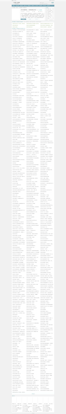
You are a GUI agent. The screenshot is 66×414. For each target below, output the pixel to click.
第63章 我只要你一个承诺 (43, 63)
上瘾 (16, 411)
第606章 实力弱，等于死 (43, 368)
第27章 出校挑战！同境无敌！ (44, 43)
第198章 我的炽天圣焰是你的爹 (44, 139)
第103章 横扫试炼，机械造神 (16, 87)
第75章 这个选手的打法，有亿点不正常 (45, 70)
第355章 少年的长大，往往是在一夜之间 (18, 228)
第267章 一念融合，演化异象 (44, 178)
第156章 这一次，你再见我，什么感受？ (45, 115)
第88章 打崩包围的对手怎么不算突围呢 (18, 78)
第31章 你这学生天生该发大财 (17, 46)
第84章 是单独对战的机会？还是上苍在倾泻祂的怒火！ (47, 75)
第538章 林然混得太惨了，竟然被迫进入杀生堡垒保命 (20, 331)
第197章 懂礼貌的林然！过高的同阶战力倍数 (33, 139)
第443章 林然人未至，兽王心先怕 (31, 277)
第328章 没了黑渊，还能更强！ (17, 213)
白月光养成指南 (48, 407)
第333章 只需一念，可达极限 (44, 215)
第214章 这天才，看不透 (16, 149)
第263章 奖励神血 (29, 176)
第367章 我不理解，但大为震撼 (17, 235)
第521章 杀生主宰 (29, 321)
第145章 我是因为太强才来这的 (17, 110)
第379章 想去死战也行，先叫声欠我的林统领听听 (19, 242)
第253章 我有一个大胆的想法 (16, 171)
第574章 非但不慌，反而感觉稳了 (17, 351)
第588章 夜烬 (42, 358)
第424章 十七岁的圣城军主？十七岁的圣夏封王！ (19, 267)
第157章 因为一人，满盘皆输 (16, 117)
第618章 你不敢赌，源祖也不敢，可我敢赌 (46, 375)
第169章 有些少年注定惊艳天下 (17, 124)
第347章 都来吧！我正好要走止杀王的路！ (32, 223)
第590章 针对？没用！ (30, 360)
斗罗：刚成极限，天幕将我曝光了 (19, 407)
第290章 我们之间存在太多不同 (31, 191)
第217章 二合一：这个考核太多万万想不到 (18, 151)
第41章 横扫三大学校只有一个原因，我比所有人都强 (34, 51)
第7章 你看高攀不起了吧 (16, 33)
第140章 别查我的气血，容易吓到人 (31, 107)
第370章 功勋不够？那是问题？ (17, 237)
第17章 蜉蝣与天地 (29, 38)
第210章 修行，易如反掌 (43, 146)
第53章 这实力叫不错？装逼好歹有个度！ (32, 58)
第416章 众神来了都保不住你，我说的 (32, 262)
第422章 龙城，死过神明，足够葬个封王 (32, 265)
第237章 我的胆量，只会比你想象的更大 (45, 161)
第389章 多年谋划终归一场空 (30, 247)
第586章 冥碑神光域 (15, 358)
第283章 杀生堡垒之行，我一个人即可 (18, 188)
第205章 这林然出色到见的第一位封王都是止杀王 (19, 144)
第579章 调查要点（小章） (44, 353)
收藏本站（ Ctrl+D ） (14, 0)
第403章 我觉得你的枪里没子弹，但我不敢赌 (19, 255)
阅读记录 (48, 5)
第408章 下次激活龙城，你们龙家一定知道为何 (46, 257)
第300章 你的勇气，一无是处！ (44, 196)
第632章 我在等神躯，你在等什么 (31, 383)
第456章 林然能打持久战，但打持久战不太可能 (46, 284)
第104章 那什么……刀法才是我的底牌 (32, 87)
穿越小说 (33, 5)
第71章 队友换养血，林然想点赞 (31, 68)
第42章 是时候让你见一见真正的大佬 (45, 51)
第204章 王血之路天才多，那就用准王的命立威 (46, 142)
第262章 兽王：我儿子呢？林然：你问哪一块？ (19, 176)
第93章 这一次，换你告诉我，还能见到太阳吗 (46, 80)
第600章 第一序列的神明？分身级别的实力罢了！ (47, 365)
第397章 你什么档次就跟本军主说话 (17, 252)
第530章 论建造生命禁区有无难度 (31, 326)
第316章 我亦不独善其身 (16, 206)
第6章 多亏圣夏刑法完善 (43, 31)
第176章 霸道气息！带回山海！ (31, 127)
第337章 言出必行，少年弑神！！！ (17, 218)
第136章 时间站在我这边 (16, 105)
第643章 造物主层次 (15, 25)
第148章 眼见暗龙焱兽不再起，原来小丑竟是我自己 (19, 112)
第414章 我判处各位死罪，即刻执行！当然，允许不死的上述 (48, 260)
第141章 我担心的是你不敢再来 (44, 107)
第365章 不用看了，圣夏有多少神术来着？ (32, 233)
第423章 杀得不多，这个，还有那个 (45, 265)
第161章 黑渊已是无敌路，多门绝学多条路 (32, 119)
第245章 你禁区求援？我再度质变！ (31, 166)
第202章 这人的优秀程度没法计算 (17, 142)
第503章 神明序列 (29, 311)
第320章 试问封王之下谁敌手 (30, 208)
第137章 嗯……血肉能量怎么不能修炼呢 (32, 105)
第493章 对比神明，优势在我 (16, 306)
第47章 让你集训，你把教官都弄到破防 (32, 55)
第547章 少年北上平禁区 (16, 336)
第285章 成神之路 (42, 188)
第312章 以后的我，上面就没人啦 (45, 203)
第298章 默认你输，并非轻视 (16, 196)
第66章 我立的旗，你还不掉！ (44, 65)
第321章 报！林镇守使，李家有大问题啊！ (46, 208)
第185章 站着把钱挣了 (30, 132)
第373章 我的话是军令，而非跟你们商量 (18, 238)
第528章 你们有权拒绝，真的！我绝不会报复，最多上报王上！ (48, 324)
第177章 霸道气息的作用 (43, 127)
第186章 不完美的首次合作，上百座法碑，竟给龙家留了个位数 (48, 132)
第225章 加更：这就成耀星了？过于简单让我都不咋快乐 (48, 154)
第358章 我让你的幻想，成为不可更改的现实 (19, 230)
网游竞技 (29, 5)
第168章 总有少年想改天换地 (44, 122)
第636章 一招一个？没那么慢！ (44, 385)
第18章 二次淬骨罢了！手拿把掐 (44, 38)
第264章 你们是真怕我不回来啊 (44, 176)
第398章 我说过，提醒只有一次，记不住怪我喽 (33, 252)
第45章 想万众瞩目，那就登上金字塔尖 (45, 53)
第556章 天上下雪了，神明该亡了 (17, 341)
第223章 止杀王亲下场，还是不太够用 (18, 154)
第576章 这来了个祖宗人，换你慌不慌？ (45, 351)
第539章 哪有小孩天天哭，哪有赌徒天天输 (32, 331)
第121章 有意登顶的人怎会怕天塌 (17, 97)
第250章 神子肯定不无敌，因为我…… (18, 169)
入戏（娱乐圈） (27, 407)
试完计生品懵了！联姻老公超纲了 (19, 405)
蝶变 (16, 406)
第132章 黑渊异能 (42, 102)
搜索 (52, 2)
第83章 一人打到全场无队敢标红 (31, 75)
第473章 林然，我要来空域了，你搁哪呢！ (32, 294)
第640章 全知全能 (15, 388)
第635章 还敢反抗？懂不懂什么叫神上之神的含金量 (33, 385)
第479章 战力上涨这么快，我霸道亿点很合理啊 (33, 297)
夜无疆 (26, 405)
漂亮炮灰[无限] (48, 405)
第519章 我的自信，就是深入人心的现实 (45, 319)
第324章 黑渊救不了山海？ (44, 210)
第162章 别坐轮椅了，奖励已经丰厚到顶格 (46, 119)
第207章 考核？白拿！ (16, 201)
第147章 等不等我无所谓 (43, 110)
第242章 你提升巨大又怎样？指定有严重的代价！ (33, 164)
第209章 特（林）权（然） (44, 201)
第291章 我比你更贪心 (43, 191)
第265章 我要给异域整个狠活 (16, 178)
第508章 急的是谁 (15, 314)
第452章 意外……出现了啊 (30, 282)
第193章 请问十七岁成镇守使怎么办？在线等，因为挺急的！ (21, 137)
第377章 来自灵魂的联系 (30, 240)
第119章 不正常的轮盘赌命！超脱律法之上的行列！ (33, 95)
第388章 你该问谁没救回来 (16, 247)
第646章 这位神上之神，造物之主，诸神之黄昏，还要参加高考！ (21, 23)
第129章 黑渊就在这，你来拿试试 (45, 100)
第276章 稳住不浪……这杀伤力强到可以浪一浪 (46, 183)
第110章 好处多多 (29, 90)
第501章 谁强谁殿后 (43, 309)
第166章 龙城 (14, 122)
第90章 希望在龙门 (43, 78)
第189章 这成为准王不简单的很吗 (45, 134)
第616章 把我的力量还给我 (16, 375)
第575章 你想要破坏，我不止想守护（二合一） (33, 351)
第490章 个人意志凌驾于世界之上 (17, 304)
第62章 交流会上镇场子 (30, 63)
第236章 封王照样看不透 (30, 161)
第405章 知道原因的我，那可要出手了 (45, 255)
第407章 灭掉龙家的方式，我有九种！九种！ (33, 257)
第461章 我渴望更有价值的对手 (31, 287)
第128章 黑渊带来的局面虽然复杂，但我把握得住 (33, 100)
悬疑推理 (40, 5)
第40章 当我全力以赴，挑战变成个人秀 (18, 51)
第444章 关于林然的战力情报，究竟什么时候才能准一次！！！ (48, 277)
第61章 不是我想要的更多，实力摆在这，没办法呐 (19, 63)
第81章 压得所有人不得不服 (44, 73)
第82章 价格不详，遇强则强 (16, 75)
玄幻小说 (17, 5)
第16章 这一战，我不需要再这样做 (17, 38)
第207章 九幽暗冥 (42, 144)
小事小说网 (14, 7)
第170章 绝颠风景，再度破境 (30, 124)
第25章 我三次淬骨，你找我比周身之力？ (18, 43)
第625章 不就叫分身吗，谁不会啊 (17, 380)
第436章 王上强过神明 (16, 274)
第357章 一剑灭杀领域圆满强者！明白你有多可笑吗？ (47, 228)
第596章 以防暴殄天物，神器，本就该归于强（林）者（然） (35, 363)
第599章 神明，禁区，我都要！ (31, 365)
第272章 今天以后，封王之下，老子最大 (32, 181)
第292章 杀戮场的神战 (16, 193)
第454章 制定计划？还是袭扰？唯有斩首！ (18, 284)
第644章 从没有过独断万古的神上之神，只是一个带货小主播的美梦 (49, 23)
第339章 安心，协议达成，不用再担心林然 (46, 218)
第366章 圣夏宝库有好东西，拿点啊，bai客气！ (46, 233)
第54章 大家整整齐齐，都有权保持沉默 (45, 58)
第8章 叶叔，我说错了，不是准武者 (31, 33)
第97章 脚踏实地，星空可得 (16, 83)
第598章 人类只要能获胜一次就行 (17, 365)
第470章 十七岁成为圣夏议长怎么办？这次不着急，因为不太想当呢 (36, 292)
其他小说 (44, 5)
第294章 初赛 (42, 193)
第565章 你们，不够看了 (16, 346)
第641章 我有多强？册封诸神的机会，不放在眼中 (47, 25)
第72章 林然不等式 (43, 68)
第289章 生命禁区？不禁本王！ (17, 191)
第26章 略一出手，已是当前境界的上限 (32, 43)
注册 (53, 0)
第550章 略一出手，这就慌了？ (17, 338)
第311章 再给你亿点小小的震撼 (31, 203)
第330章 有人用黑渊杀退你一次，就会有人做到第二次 (47, 213)
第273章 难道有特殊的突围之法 (44, 181)
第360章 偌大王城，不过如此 (44, 230)
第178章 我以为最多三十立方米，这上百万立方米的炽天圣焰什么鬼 (22, 129)
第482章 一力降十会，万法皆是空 (31, 299)
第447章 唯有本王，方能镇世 (44, 279)
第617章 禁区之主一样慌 (30, 375)
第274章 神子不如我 (15, 183)
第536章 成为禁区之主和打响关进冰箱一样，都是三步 (34, 329)
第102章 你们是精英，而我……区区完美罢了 (46, 85)
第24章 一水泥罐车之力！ (43, 41)
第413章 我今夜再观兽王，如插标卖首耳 (32, 260)
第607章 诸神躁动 (15, 370)
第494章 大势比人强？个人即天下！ (31, 306)
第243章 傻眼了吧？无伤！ (44, 164)
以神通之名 (47, 406)
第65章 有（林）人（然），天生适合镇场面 (32, 65)
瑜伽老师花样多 (38, 407)
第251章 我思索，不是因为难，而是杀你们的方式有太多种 (34, 169)
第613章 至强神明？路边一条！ (17, 373)
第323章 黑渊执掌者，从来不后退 (31, 210)
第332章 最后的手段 (29, 215)
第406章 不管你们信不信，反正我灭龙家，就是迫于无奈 (20, 257)
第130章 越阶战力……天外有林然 (17, 102)
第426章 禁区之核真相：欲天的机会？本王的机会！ (47, 267)
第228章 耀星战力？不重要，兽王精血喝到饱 (46, 156)
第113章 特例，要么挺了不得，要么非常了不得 (33, 92)
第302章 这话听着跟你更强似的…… (31, 198)
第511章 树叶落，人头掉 (16, 316)
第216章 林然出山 (42, 149)
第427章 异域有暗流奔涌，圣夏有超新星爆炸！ (19, 269)
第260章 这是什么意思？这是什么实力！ (32, 174)
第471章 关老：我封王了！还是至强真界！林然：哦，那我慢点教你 (49, 292)
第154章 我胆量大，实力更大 (16, 115)
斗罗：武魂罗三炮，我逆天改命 (40, 406)
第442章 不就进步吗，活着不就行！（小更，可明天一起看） (21, 277)
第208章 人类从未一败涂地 (30, 201)
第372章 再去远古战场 (43, 237)
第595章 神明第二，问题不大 (16, 363)
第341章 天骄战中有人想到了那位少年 (32, 220)
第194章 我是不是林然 (30, 137)
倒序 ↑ (24, 28)
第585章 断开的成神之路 (43, 356)
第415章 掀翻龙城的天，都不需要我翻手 (18, 262)
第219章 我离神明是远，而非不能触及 (45, 151)
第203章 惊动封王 (29, 142)
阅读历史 (50, 0)
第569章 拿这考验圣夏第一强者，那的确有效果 (33, 348)
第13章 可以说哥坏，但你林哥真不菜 (17, 36)
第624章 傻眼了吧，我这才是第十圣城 (45, 378)
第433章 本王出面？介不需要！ (17, 272)
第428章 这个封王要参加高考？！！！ (32, 269)
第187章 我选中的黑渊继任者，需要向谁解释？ (19, 134)
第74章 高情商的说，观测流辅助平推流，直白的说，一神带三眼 (35, 70)
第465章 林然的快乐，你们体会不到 (45, 289)
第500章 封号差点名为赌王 (30, 309)
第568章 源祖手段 (15, 348)
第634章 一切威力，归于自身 (16, 385)
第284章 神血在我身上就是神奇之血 (31, 188)
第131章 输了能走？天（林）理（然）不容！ (33, 102)
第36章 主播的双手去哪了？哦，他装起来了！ (46, 48)
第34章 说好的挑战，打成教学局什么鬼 (18, 48)
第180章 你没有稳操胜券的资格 (44, 129)
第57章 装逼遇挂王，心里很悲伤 (44, 60)
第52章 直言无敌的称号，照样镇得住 (17, 58)
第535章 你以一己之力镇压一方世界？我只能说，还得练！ (20, 329)
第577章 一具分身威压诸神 (16, 353)
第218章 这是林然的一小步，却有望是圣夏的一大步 (33, 151)
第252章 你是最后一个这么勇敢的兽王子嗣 (46, 169)
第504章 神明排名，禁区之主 (44, 311)
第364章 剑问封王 (15, 233)
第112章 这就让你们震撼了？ (16, 92)
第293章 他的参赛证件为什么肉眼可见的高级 (33, 193)
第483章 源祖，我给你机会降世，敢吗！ (45, 299)
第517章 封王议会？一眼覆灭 (16, 319)
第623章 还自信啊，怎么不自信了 (31, 378)
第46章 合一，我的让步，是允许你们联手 (18, 55)
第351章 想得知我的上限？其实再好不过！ (46, 225)
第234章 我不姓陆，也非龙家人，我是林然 (46, 159)
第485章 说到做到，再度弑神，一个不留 (32, 301)
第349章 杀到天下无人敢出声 (16, 225)
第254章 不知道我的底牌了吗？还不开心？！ (33, 171)
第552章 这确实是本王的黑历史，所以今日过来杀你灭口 (48, 338)
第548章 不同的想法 (29, 336)
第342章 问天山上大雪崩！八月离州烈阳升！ (46, 220)
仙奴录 (36, 405)
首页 (13, 5)
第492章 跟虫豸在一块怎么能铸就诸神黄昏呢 (46, 304)
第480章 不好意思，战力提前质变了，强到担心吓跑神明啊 (48, 297)
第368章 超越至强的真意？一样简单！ (32, 235)
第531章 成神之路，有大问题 (44, 326)
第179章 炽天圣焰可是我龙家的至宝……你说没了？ (33, 129)
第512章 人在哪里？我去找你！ (31, 316)
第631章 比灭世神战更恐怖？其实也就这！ (18, 383)
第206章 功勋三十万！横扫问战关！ (31, 144)
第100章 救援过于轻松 (16, 85)
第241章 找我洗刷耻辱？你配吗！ (17, 164)
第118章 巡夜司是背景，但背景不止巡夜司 (18, 95)
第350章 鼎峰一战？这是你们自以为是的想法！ (33, 225)
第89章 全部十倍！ (29, 78)
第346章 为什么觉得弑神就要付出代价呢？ (18, 223)
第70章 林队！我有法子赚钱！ (17, 68)
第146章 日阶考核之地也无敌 (30, 110)
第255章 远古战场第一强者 (44, 171)
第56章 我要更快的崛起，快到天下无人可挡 (32, 60)
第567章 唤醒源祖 (42, 346)
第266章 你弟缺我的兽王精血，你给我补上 (32, 178)
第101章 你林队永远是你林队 (30, 85)
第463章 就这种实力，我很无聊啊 (17, 289)
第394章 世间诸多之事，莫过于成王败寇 (18, 250)
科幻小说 (36, 5)
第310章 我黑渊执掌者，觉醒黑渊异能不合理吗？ (19, 203)
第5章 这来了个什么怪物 (30, 31)
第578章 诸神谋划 (29, 353)
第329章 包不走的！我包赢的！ (31, 213)
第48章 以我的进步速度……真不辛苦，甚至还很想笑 (47, 55)
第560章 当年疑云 (29, 343)
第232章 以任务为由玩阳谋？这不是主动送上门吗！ (19, 159)
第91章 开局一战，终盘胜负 (16, 80)
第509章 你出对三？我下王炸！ (31, 314)
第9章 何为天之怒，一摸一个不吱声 (45, 33)
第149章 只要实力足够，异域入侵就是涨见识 (33, 112)
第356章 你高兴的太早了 (30, 228)
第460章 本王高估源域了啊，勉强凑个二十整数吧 (19, 287)
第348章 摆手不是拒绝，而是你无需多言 (45, 223)
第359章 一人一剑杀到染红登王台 (31, 230)
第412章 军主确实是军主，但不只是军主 (18, 260)
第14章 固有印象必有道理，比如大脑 (31, 36)
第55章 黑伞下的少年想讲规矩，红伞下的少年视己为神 (20, 60)
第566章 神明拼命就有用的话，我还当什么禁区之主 (33, 346)
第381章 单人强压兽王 (43, 242)
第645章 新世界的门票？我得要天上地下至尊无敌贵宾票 (34, 23)
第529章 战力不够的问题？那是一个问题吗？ (19, 326)
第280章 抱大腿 (15, 186)
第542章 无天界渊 (29, 333)
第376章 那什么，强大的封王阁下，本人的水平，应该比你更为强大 (22, 240)
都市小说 (25, 5)
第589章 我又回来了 (15, 360)
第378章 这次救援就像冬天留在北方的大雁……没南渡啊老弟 (48, 240)
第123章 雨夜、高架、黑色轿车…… (45, 97)
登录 (52, 0)
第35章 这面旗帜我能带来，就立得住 (31, 48)
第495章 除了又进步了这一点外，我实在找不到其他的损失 (48, 306)
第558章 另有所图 (42, 341)
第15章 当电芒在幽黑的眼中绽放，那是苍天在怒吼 (47, 36)
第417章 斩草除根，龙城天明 (44, 262)
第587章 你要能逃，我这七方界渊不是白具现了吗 (33, 358)
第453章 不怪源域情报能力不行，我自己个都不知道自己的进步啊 (49, 282)
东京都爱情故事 (49, 11)
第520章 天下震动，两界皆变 (16, 321)
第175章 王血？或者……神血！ (17, 127)
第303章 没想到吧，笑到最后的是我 (45, 198)
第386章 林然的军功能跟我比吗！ (31, 245)
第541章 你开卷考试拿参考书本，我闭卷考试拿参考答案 (20, 333)
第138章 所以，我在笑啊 (43, 105)
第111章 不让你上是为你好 (44, 90)
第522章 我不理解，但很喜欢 (44, 321)
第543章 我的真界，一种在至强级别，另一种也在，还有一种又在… (49, 333)
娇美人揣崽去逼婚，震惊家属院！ (30, 406)
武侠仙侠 (21, 5)
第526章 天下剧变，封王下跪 (16, 324)
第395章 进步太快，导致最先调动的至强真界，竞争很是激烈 (35, 250)
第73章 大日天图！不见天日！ (17, 70)
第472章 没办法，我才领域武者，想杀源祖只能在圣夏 (20, 294)
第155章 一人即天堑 (29, 115)
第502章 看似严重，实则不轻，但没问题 (18, 311)
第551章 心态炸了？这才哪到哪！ (31, 338)
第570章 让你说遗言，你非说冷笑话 (45, 348)
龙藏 (36, 411)
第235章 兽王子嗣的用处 (16, 161)
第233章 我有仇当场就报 (30, 159)
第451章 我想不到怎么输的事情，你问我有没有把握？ (20, 282)
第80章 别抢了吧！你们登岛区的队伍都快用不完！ (33, 73)
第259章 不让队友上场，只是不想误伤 (18, 174)
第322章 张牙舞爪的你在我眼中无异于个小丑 (19, 210)
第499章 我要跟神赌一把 (16, 309)
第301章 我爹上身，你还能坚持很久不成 (18, 198)
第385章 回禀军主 (15, 245)
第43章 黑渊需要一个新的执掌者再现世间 (18, 53)
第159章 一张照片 (42, 117)
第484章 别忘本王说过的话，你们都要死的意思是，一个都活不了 (21, 301)
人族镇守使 (47, 411)
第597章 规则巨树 (42, 363)
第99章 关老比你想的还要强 (44, 83)
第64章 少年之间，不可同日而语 (17, 65)
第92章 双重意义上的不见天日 (31, 80)
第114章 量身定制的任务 (43, 92)
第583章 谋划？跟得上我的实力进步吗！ (18, 356)
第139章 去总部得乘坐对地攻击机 (17, 107)
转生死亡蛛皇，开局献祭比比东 (29, 411)
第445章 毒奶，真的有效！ (16, 279)
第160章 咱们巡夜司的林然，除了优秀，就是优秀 (19, 119)
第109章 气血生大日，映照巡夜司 (17, 90)
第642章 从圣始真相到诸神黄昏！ (31, 25)
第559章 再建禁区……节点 (16, 343)
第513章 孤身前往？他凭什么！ (44, 316)
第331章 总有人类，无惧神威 (16, 215)
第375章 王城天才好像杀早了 (44, 238)
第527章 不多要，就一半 (30, 324)
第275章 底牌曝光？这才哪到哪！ (31, 183)
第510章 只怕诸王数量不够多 (44, 314)
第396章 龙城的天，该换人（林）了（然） (46, 250)
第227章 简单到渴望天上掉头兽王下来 (32, 156)
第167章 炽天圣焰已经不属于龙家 (31, 122)
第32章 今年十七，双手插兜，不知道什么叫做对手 (33, 46)
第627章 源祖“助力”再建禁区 (44, 380)
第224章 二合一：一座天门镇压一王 (31, 154)
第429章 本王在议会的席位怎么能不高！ (45, 269)
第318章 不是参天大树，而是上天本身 (45, 206)
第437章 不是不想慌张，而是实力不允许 (32, 274)
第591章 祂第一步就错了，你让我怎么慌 (45, 360)
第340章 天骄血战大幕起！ (16, 220)
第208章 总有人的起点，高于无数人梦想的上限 (19, 146)
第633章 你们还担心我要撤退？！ (45, 383)
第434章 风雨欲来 (29, 272)
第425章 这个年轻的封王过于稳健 (31, 267)
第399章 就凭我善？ (43, 252)
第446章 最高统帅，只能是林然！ (31, 279)
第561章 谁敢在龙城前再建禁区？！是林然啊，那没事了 (48, 343)
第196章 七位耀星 (15, 139)
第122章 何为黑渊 (29, 97)
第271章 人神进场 (15, 181)
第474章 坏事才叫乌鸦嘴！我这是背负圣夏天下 (46, 294)
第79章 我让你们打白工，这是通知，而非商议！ (19, 73)
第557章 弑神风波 (29, 341)
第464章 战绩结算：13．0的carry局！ (32, 289)
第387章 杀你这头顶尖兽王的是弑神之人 (45, 245)
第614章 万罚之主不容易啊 (30, 373)
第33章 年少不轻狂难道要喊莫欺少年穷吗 (46, 46)
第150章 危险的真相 (43, 112)
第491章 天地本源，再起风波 (30, 304)
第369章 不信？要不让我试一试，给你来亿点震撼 (47, 235)
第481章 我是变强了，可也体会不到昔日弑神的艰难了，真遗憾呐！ (22, 299)
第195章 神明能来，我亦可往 (44, 137)
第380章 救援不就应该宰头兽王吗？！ (32, 242)
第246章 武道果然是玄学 (43, 166)
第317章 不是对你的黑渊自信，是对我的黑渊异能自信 (34, 206)
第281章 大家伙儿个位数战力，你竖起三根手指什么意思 (34, 186)
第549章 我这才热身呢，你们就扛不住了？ (46, 336)
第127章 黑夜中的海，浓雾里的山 (17, 100)
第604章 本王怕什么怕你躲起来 (17, 368)
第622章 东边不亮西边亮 (16, 378)
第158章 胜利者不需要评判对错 (31, 117)
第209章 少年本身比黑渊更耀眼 (31, 146)
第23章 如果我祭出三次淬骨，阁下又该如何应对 (33, 41)
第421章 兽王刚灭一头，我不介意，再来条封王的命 (19, 265)
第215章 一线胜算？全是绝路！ (31, 149)
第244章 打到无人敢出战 (16, 166)
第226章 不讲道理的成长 (16, 156)
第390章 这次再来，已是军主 (44, 247)
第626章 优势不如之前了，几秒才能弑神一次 (33, 380)
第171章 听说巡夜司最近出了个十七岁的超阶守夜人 (47, 124)
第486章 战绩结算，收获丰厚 (44, 301)
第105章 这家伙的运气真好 (44, 87)
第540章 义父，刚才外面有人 (44, 331)
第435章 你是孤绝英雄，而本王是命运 (45, 272)
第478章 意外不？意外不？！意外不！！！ (18, 297)
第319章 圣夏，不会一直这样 (16, 208)
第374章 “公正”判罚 (29, 238)
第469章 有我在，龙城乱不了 (16, 292)
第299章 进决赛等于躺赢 (30, 196)
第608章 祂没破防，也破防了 (30, 370)
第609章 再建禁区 (42, 370)
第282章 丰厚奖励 (42, 186)
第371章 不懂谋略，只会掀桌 (30, 237)
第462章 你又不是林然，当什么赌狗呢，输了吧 (46, 287)
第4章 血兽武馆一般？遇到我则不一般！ (18, 31)
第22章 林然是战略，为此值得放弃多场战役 (18, 41)
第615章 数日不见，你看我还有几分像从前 (46, 373)
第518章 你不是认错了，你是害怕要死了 (32, 319)
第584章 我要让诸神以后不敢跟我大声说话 (32, 356)
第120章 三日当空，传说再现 (44, 95)
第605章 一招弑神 (29, 368)
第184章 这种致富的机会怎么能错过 (17, 132)
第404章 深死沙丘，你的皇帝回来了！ (32, 255)
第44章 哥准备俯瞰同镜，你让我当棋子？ (32, 53)
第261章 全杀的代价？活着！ (44, 174)
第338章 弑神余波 (29, 218)
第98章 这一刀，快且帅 (30, 83)
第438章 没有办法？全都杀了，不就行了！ (46, 274)
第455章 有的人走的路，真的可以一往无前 (32, 284)
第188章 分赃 (28, 134)
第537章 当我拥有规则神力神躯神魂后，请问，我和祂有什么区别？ (49, 329)
